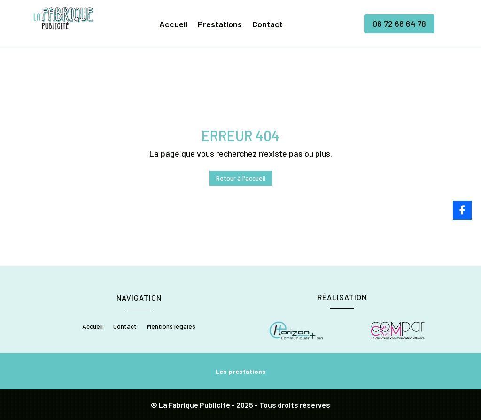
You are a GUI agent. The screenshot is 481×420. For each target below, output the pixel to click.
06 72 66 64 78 (399, 23)
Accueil (173, 25)
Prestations (220, 25)
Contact (267, 25)
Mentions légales (171, 326)
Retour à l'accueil (240, 178)
